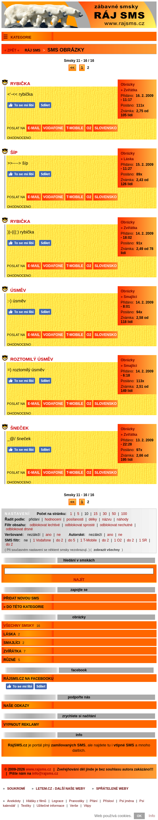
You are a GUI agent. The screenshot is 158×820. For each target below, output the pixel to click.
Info (152, 816)
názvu (107, 519)
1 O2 (118, 540)
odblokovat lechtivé (45, 525)
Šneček (19, 427)
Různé (12, 660)
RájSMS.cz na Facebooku (29, 679)
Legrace (58, 801)
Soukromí (16, 788)
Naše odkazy (16, 706)
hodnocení (53, 519)
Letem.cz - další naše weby (60, 788)
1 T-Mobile (88, 540)
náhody (122, 519)
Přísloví (108, 801)
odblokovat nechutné (116, 525)
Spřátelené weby (112, 788)
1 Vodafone (42, 540)
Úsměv (18, 290)
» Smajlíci (129, 297)
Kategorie (21, 37)
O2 (89, 128)
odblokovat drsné (19, 529)
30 (105, 514)
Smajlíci (14, 643)
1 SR (143, 540)
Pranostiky (76, 801)
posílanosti (74, 519)
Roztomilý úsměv (31, 359)
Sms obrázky (65, 50)
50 (114, 514)
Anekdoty (14, 801)
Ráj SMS (32, 50)
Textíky (26, 805)
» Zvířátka (129, 90)
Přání (93, 801)
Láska (12, 634)
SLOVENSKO (105, 128)
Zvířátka (15, 651)
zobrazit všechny (107, 549)
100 (124, 514)
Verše (74, 805)
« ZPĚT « (11, 50)
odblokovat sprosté (80, 525)
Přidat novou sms (21, 598)
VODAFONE (53, 128)
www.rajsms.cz (38, 769)
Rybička (20, 83)
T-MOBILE (74, 128)
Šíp (13, 152)
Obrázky (127, 84)
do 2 (59, 540)
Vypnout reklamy (21, 725)
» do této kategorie (24, 607)
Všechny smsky (22, 626)
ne (59, 535)
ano (48, 535)
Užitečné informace (50, 805)
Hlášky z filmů (36, 801)
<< (72, 68)
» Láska (127, 159)
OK (139, 816)
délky (93, 519)
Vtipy (87, 805)
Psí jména (126, 801)
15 (95, 514)
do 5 (71, 540)
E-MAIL (34, 128)
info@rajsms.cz (45, 773)
